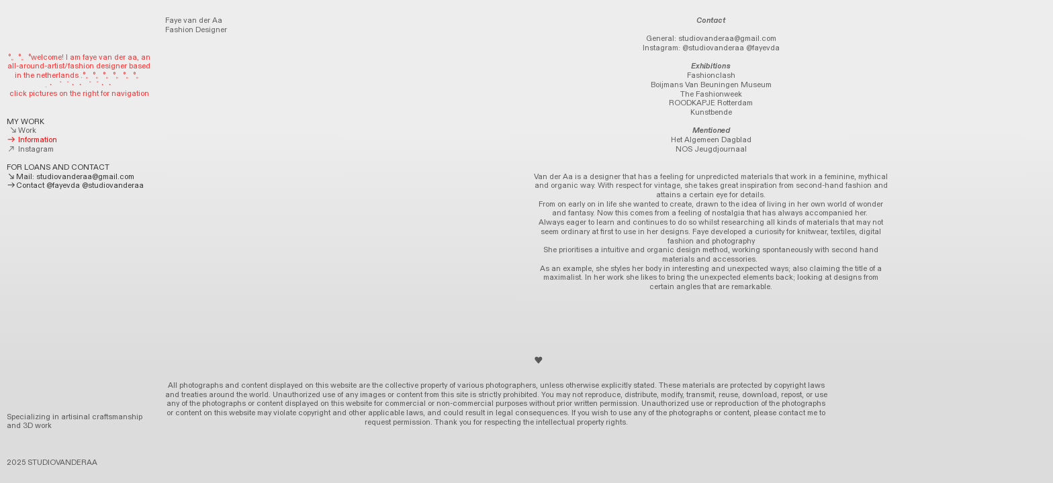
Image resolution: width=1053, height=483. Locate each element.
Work (22, 130)
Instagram (30, 149)
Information (32, 140)
